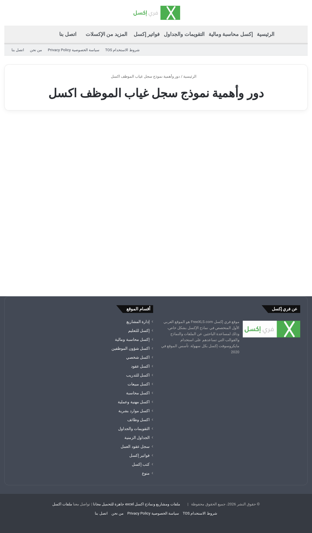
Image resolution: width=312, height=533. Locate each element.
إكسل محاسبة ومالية (231, 34)
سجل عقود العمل (135, 446)
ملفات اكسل (62, 504)
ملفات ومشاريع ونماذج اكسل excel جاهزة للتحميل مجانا (136, 504)
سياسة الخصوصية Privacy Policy (73, 50)
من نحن (36, 50)
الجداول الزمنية (137, 437)
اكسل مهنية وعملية (134, 402)
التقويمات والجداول (184, 34)
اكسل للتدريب (138, 375)
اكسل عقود (140, 366)
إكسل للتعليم (139, 330)
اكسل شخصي (138, 357)
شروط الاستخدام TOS (122, 50)
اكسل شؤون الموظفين (130, 348)
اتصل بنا (67, 34)
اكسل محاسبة (138, 393)
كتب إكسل (141, 464)
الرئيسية (265, 34)
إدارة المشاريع (138, 321)
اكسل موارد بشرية (134, 410)
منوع (146, 473)
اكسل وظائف (138, 419)
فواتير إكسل (147, 34)
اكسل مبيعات (139, 384)
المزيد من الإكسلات (106, 34)
